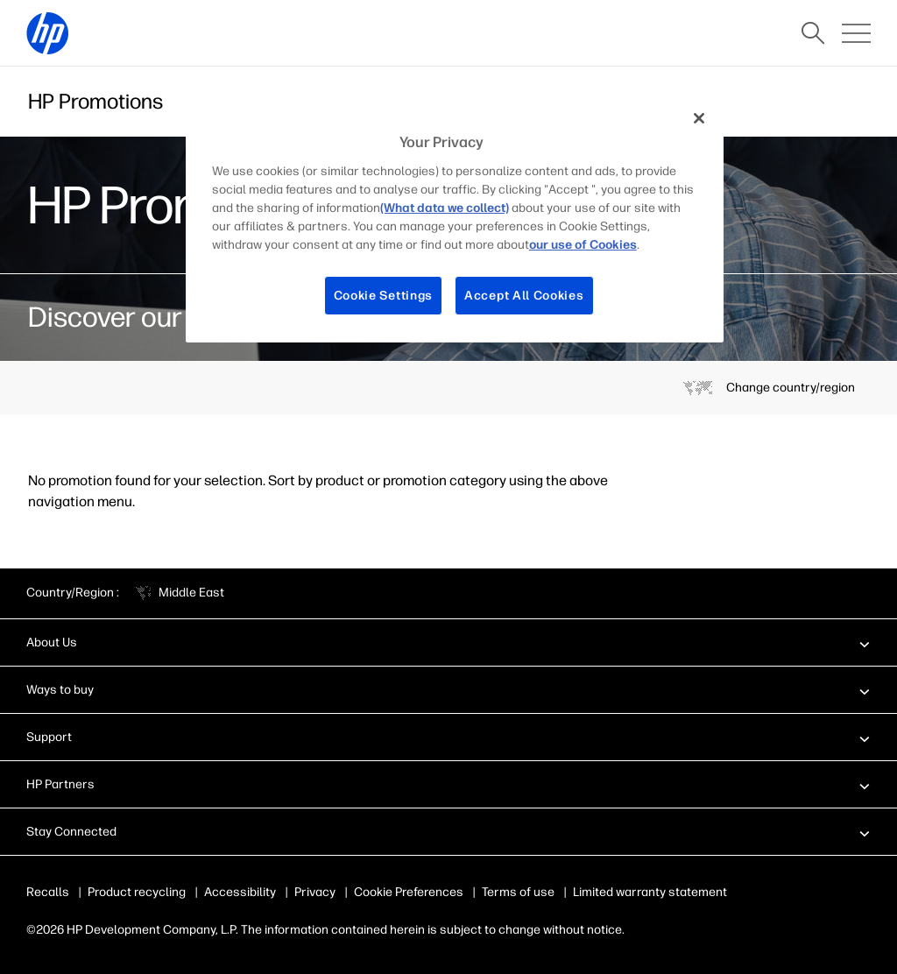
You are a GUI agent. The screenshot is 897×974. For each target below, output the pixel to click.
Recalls (47, 892)
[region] (455, 219)
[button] (448, 642)
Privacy (314, 892)
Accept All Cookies (524, 295)
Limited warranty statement (650, 892)
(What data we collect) (444, 208)
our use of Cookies (583, 244)
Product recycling (137, 892)
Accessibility (240, 892)
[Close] (699, 118)
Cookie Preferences (408, 892)
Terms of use (518, 892)
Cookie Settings (384, 295)
